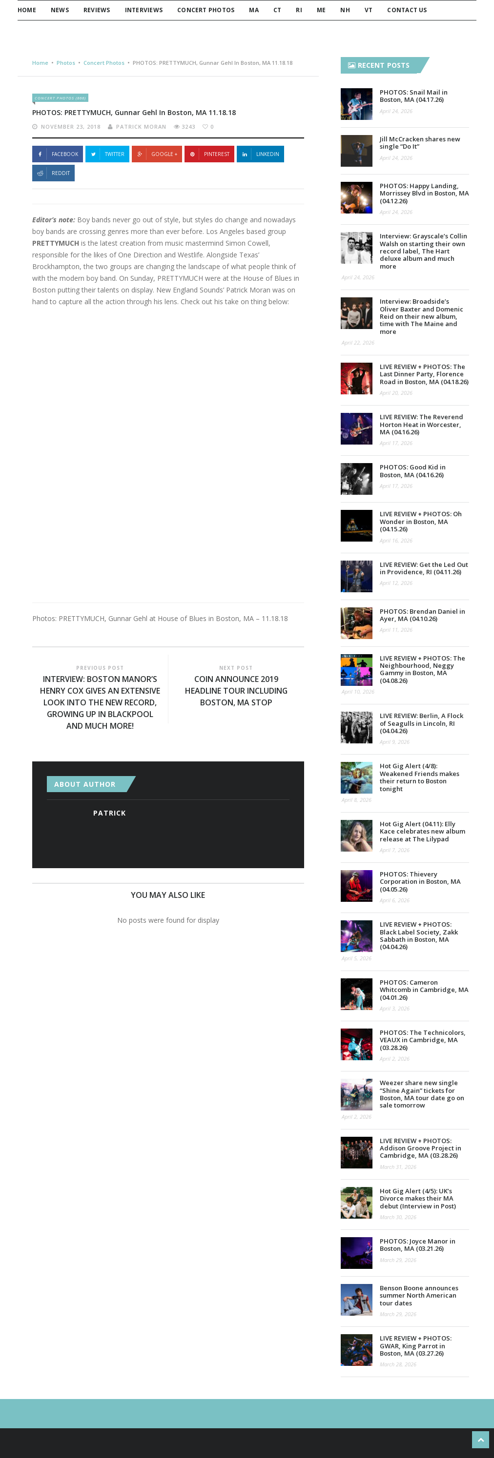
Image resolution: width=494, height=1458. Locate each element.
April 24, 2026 (396, 111)
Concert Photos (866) (60, 97)
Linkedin (260, 154)
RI (299, 10)
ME (321, 10)
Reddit (53, 173)
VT (368, 10)
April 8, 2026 (356, 799)
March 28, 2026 (398, 1364)
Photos (66, 62)
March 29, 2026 (398, 1260)
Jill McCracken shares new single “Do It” (420, 143)
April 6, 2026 (395, 900)
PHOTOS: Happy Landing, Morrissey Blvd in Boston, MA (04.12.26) (424, 193)
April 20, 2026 (396, 392)
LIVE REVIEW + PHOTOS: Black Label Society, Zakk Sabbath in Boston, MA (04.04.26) (419, 935)
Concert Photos (205, 10)
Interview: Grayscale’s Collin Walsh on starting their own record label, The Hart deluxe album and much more (423, 251)
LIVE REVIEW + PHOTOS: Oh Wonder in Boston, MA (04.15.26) (421, 521)
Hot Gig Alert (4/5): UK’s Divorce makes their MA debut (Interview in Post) (418, 1198)
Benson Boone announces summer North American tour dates (419, 1295)
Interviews (144, 10)
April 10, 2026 (358, 691)
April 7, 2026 (395, 850)
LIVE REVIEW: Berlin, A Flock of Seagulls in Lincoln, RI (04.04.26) (421, 723)
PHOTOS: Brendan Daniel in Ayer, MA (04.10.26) (422, 615)
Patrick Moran (141, 126)
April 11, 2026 (396, 629)
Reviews (96, 10)
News (60, 10)
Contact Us (407, 10)
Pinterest (209, 154)
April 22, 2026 (358, 342)
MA (253, 10)
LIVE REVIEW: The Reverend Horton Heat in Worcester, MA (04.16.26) (421, 424)
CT (277, 10)
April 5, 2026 (356, 958)
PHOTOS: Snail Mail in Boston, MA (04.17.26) (414, 96)
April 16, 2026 (396, 540)
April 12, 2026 (396, 582)
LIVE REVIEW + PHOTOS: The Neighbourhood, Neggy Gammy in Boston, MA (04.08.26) (422, 669)
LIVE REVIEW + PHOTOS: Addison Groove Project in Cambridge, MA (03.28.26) (420, 1148)
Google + (157, 154)
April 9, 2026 (395, 741)
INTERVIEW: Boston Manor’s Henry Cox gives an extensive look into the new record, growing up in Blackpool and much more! (100, 703)
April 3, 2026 (395, 1008)
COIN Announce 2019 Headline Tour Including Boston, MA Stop (236, 691)
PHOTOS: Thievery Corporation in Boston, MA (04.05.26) (420, 882)
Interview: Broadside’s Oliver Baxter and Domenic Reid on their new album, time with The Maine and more (421, 316)
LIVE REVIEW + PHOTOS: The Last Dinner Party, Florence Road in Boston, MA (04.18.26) (424, 374)
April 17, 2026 (396, 443)
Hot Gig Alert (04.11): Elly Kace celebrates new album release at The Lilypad (422, 831)
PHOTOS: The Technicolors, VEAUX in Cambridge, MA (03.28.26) (423, 1040)
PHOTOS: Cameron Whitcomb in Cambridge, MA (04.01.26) (424, 990)
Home (27, 10)
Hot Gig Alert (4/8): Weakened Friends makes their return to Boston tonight (419, 777)
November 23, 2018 (71, 126)
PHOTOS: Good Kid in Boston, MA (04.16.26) (413, 471)
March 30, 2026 (398, 1217)
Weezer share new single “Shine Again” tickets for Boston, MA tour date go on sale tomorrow (422, 1093)
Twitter (107, 154)
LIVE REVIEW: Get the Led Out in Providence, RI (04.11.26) (424, 568)
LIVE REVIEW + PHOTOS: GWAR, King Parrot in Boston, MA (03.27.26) (416, 1346)
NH (345, 10)
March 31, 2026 (398, 1166)
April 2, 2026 (395, 1058)
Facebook (57, 154)
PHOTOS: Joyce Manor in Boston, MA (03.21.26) (417, 1245)
